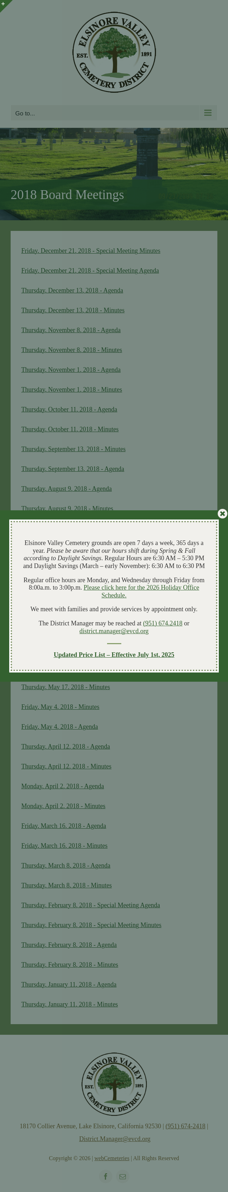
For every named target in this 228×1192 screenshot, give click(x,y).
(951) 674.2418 (162, 623)
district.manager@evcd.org (114, 631)
